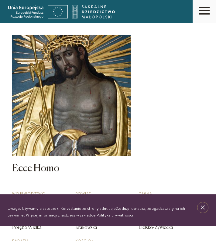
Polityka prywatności (115, 215)
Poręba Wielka (27, 227)
